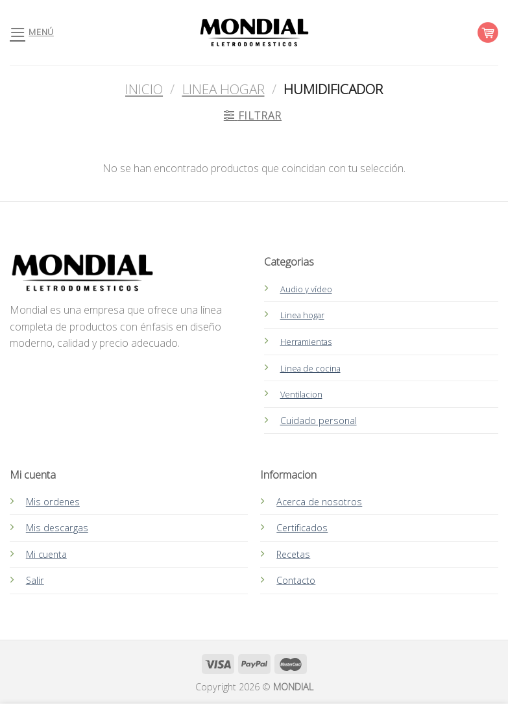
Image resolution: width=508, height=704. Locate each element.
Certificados (302, 528)
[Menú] (32, 32)
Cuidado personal (318, 420)
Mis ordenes (53, 502)
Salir (35, 580)
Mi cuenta (46, 554)
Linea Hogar (223, 89)
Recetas (293, 554)
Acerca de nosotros (319, 502)
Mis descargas (57, 528)
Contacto (295, 580)
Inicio (144, 89)
